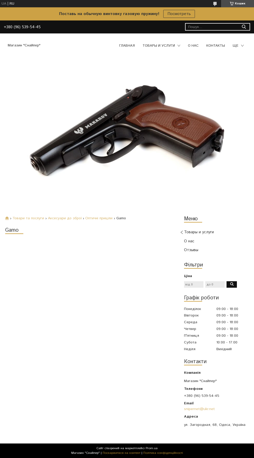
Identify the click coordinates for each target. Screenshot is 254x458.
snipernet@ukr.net (199, 409)
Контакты (215, 45)
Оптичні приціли (98, 218)
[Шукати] (244, 27)
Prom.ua (152, 448)
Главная (127, 45)
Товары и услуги (159, 45)
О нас (193, 45)
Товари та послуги (28, 218)
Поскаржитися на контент (121, 453)
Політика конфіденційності (163, 453)
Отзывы (191, 250)
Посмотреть (179, 14)
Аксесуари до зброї (65, 218)
